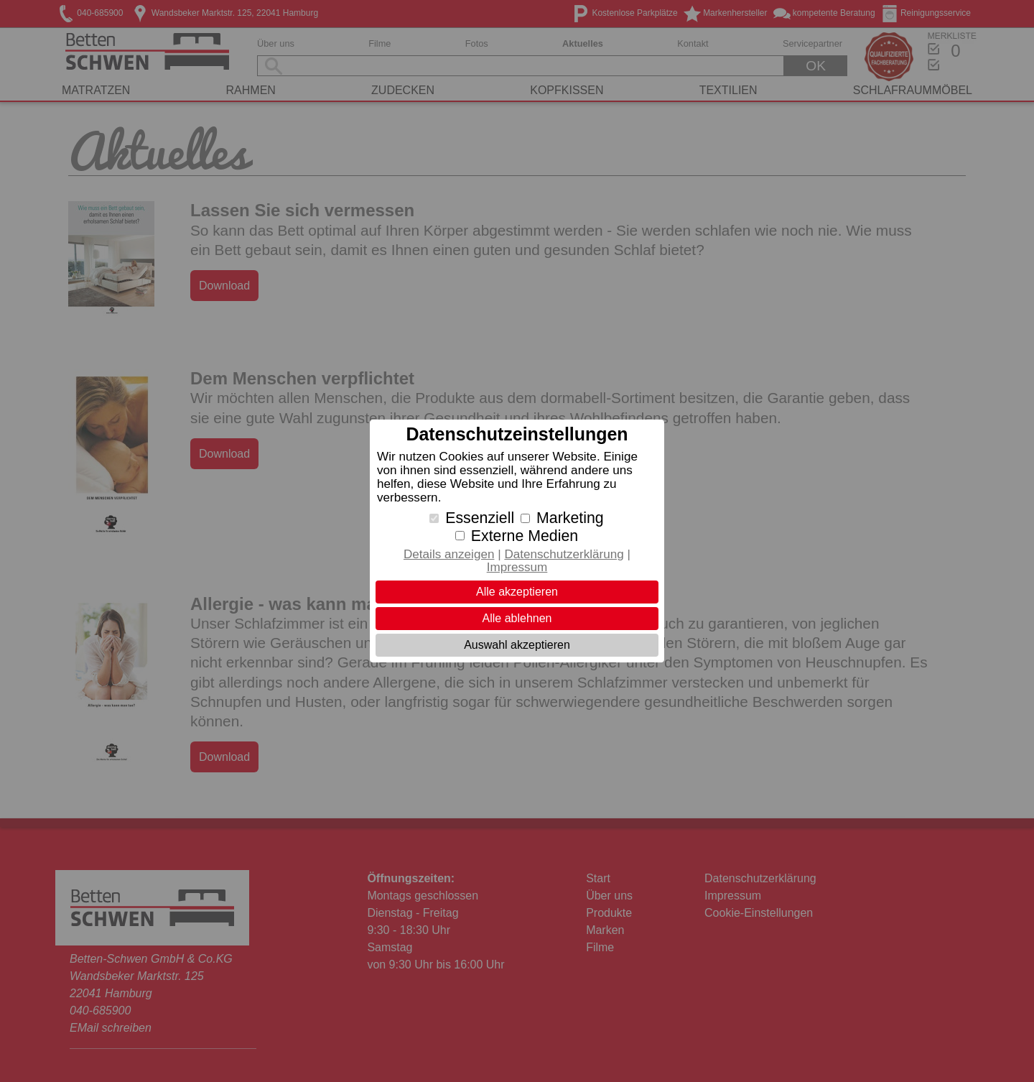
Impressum (517, 567)
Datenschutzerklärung (563, 554)
